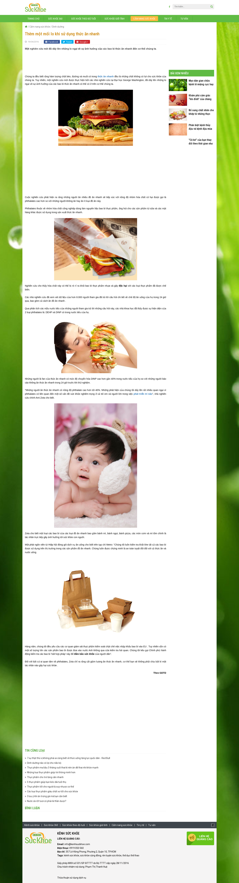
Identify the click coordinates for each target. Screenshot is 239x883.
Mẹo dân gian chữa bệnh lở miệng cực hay (201, 82)
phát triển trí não (143, 394)
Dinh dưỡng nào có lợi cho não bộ (44, 763)
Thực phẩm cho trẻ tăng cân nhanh (45, 777)
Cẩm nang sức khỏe (144, 18)
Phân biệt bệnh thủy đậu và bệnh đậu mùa (200, 127)
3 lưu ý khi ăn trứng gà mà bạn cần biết (47, 796)
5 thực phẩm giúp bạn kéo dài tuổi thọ (46, 782)
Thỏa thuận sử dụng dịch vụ (71, 877)
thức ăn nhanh (106, 76)
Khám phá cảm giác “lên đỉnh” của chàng (200, 97)
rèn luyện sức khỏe (111, 855)
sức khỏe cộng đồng (90, 855)
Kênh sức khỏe (32, 825)
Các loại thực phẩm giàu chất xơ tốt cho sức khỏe (52, 791)
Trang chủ (33, 18)
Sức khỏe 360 (55, 18)
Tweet (67, 42)
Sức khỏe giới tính (114, 18)
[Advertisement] (95, 60)
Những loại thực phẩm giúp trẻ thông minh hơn (51, 772)
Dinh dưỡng (58, 26)
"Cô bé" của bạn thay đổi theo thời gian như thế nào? (201, 141)
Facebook (51, 42)
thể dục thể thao (130, 855)
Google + (82, 42)
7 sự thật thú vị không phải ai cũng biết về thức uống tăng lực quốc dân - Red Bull (68, 758)
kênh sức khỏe (71, 855)
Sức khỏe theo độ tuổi (83, 18)
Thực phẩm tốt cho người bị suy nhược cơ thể (50, 786)
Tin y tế (168, 18)
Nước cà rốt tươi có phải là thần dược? (46, 801)
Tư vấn (184, 18)
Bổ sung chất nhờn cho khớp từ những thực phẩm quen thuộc (201, 112)
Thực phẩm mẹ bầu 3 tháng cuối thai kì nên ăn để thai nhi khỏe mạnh (62, 767)
